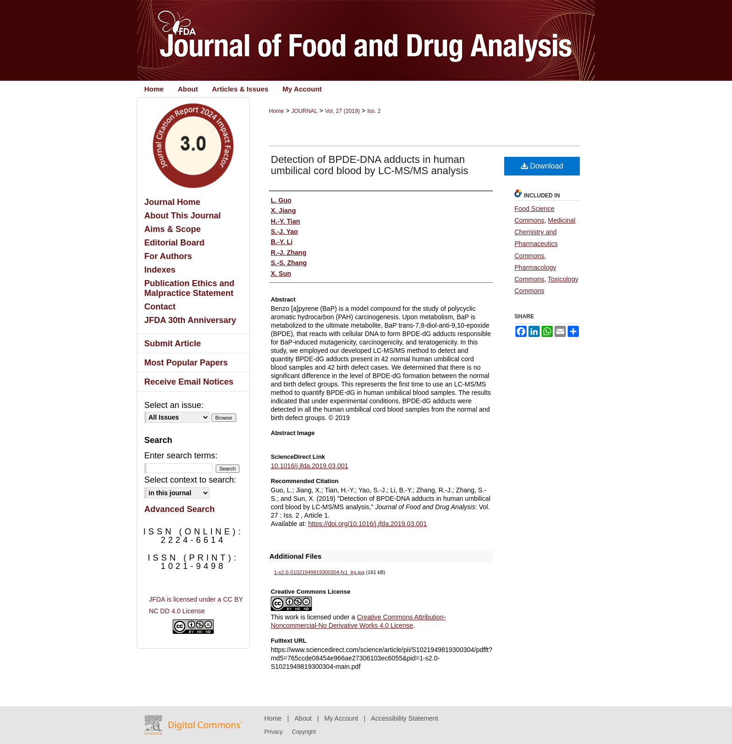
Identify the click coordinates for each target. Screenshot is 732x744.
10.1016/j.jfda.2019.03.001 (309, 466)
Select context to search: (190, 479)
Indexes (160, 269)
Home (276, 111)
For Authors (168, 256)
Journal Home (172, 202)
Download (542, 166)
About (303, 718)
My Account (341, 718)
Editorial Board (174, 242)
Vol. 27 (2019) (342, 111)
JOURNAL (304, 111)
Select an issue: (174, 405)
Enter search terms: (181, 455)
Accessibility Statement (404, 718)
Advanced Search (179, 509)
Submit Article (172, 343)
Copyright (304, 732)
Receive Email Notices (188, 381)
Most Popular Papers (186, 362)
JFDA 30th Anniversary (190, 320)
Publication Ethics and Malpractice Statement (189, 288)
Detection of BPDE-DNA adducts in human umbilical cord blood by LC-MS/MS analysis (369, 165)
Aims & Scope (172, 229)
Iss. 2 (374, 111)
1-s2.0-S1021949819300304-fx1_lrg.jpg (319, 572)
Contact (160, 306)
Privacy (273, 732)
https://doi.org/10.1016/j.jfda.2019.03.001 (367, 523)
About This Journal (182, 215)
